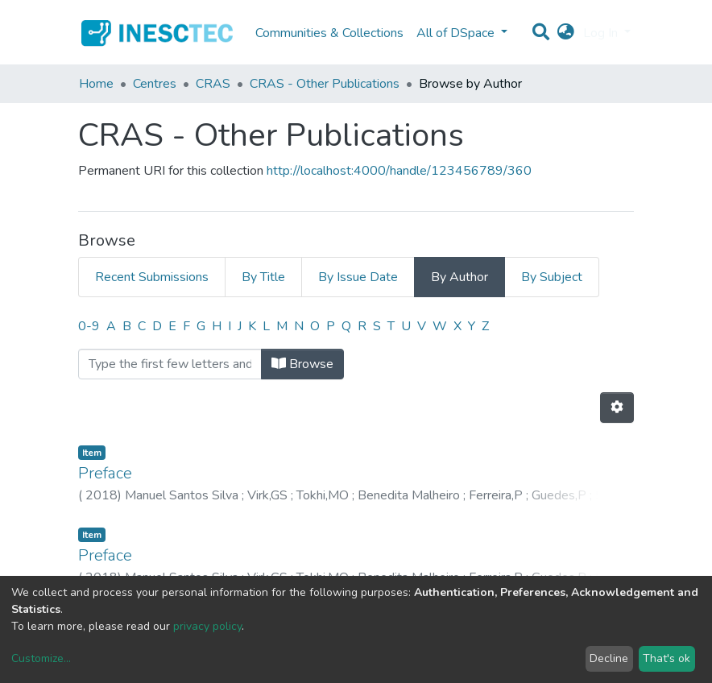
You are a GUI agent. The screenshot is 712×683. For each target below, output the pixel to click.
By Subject (551, 277)
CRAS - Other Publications (324, 84)
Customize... (41, 658)
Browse (302, 364)
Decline (609, 658)
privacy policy (207, 626)
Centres (154, 84)
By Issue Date (358, 277)
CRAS (213, 84)
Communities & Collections (329, 33)
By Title (263, 277)
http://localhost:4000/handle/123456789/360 (399, 171)
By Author (459, 277)
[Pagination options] (617, 407)
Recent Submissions (152, 277)
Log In (602, 33)
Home (96, 84)
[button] (566, 33)
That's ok (666, 658)
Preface (105, 473)
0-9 (89, 326)
